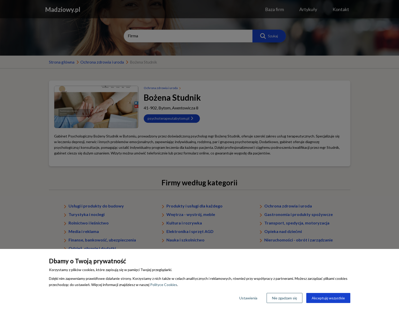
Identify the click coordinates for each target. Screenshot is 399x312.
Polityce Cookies (163, 284)
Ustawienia (248, 298)
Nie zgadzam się (284, 298)
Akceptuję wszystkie (328, 298)
